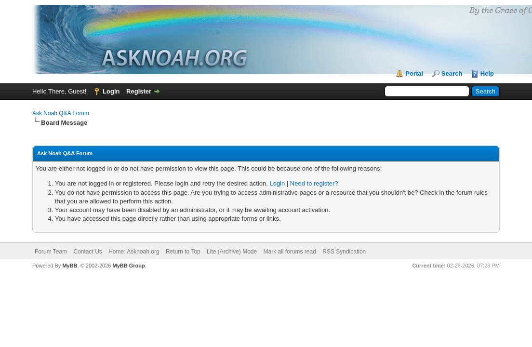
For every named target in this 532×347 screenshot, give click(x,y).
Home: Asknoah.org (133, 251)
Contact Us (87, 251)
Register (138, 91)
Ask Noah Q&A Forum (60, 113)
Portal (414, 73)
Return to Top (183, 251)
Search (451, 73)
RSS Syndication (344, 251)
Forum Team (51, 251)
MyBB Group (128, 265)
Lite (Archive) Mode (232, 251)
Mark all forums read (290, 251)
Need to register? (314, 183)
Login (111, 91)
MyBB (69, 265)
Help (487, 73)
